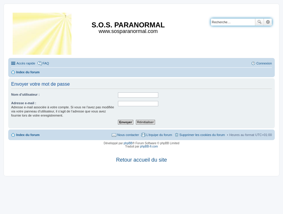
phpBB (128, 143)
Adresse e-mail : (23, 103)
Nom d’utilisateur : (25, 94)
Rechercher (259, 22)
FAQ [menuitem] (46, 63)
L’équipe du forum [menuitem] (159, 135)
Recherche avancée (268, 22)
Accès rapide (25, 63)
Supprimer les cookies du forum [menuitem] (202, 135)
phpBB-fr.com (149, 146)
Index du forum (27, 135)
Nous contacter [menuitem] (128, 135)
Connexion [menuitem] (264, 63)
